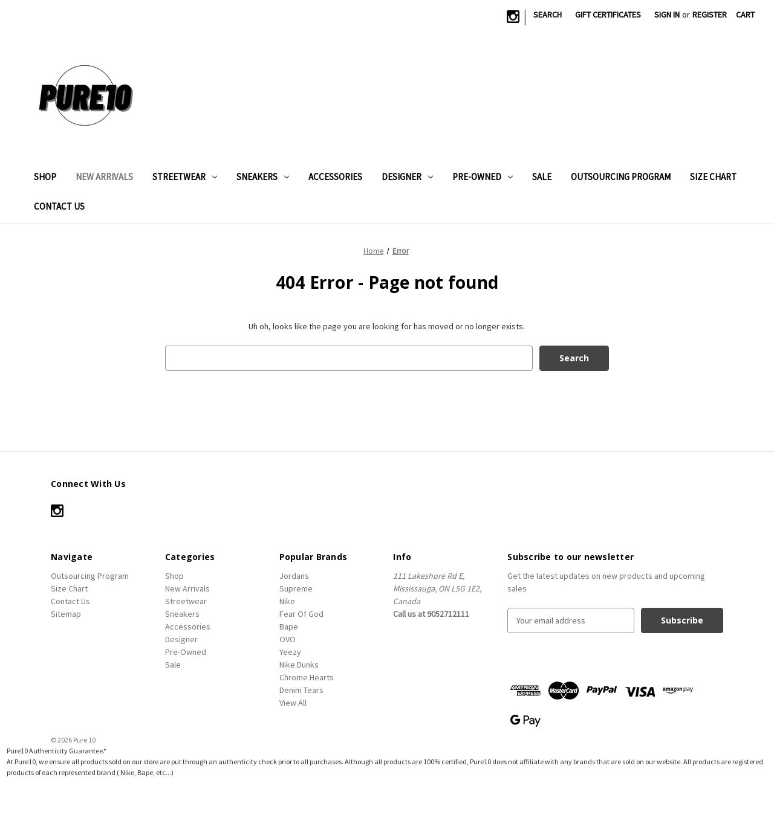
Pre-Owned (482, 176)
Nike (287, 601)
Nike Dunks (299, 664)
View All (293, 702)
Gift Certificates (608, 14)
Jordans (294, 575)
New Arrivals (104, 176)
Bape (288, 626)
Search (547, 14)
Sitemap (66, 613)
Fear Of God (301, 613)
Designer (407, 176)
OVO (287, 639)
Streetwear (184, 176)
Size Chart (713, 176)
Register (709, 14)
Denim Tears (301, 690)
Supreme (296, 588)
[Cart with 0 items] (745, 15)
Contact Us (59, 206)
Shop (45, 176)
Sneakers (262, 176)
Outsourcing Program (621, 176)
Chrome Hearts (306, 677)
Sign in (667, 14)
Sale (541, 176)
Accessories (335, 176)
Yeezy (290, 651)
